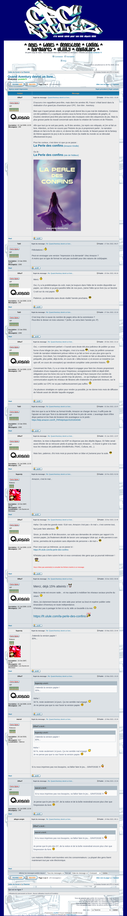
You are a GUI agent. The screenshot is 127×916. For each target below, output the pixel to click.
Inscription (69, 57)
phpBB (55, 913)
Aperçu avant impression (18, 89)
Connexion (58, 57)
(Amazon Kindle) (56, 146)
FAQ (63, 61)
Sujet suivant (113, 89)
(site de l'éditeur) (56, 155)
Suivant (116, 84)
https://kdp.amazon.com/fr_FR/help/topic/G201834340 (56, 420)
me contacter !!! (96, 52)
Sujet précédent (101, 89)
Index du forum (14, 72)
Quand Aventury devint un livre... (31, 76)
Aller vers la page (103, 84)
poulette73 (22, 79)
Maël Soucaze (71, 914)
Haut (10, 238)
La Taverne (25, 72)
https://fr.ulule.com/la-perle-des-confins (50, 550)
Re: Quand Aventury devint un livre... (59, 244)
